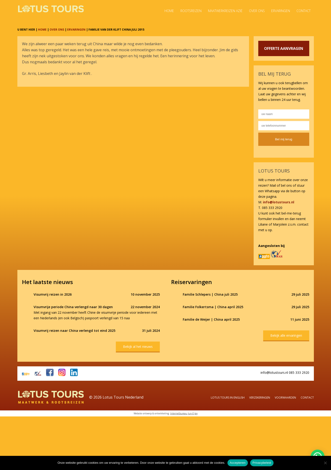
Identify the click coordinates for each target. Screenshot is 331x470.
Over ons (257, 11)
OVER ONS (57, 30)
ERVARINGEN (76, 30)
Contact (303, 11)
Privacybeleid (261, 462)
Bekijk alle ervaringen (286, 335)
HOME (42, 30)
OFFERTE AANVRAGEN (283, 48)
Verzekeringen (259, 398)
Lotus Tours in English (228, 398)
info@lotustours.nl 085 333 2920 (285, 372)
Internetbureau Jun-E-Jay (184, 413)
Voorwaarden (285, 398)
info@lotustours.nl (278, 202)
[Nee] (325, 462)
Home (169, 11)
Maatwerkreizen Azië (225, 11)
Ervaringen (280, 11)
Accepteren (238, 462)
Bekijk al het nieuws (138, 346)
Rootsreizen (191, 11)
